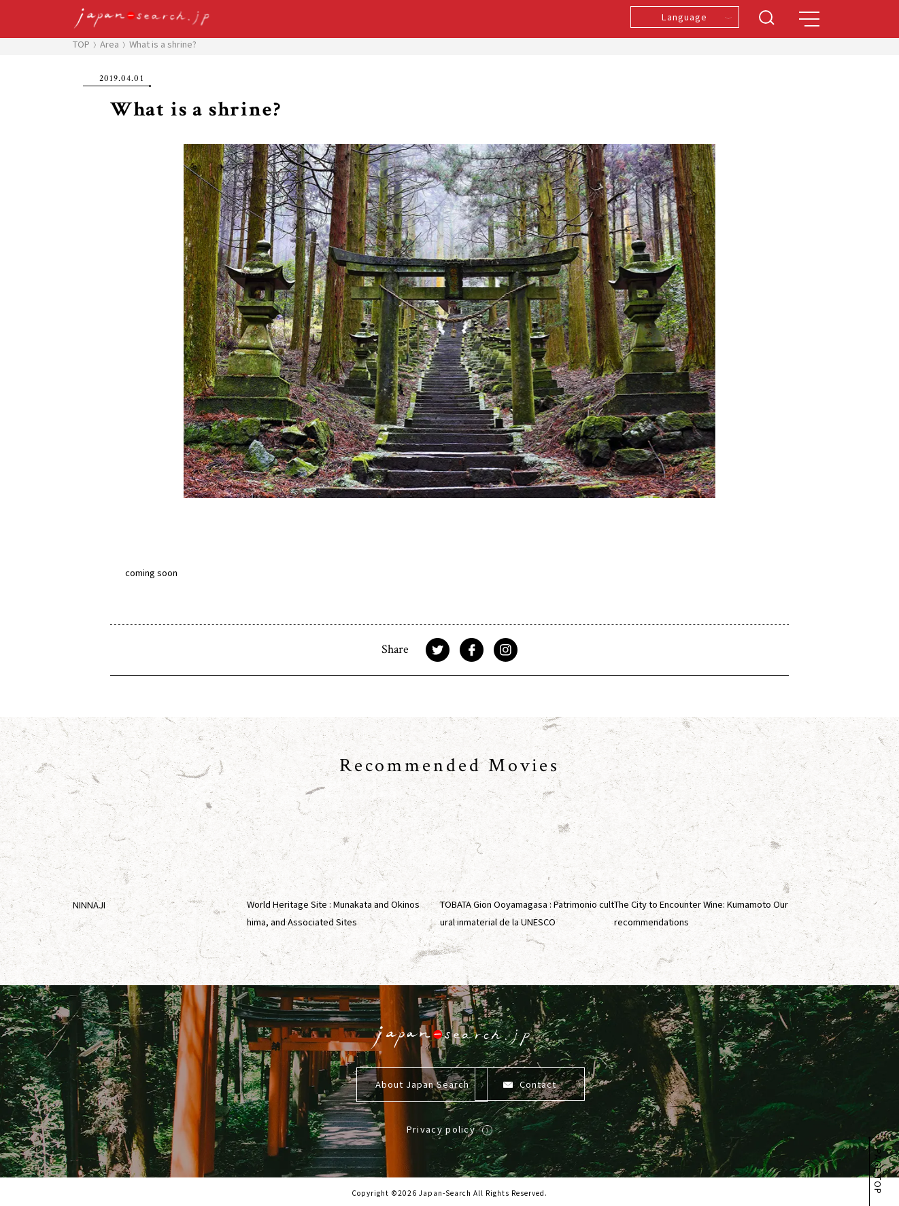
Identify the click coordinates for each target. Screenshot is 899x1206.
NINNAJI (89, 904)
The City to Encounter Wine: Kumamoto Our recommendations (701, 913)
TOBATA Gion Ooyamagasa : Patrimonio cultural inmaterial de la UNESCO (527, 913)
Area (109, 43)
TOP (81, 43)
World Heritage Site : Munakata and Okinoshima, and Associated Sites (333, 913)
